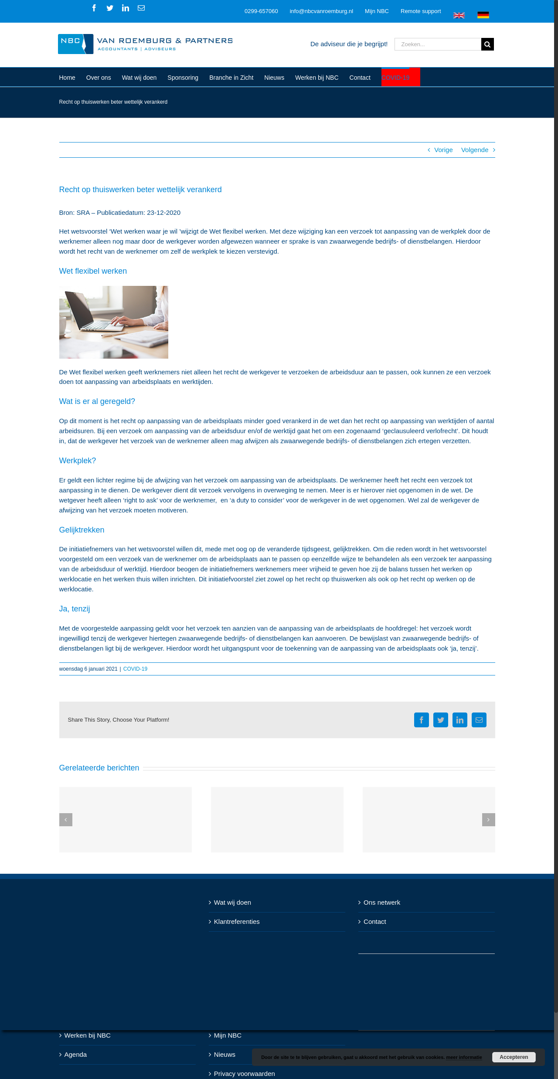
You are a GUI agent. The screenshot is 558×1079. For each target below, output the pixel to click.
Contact (375, 921)
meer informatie (464, 1057)
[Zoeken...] (438, 44)
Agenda (76, 1054)
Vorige (443, 149)
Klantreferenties (237, 921)
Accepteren (514, 1057)
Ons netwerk (382, 902)
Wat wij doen (232, 902)
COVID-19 (135, 669)
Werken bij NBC (88, 1035)
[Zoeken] (487, 44)
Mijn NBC (228, 1035)
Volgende (475, 149)
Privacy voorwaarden (244, 1073)
